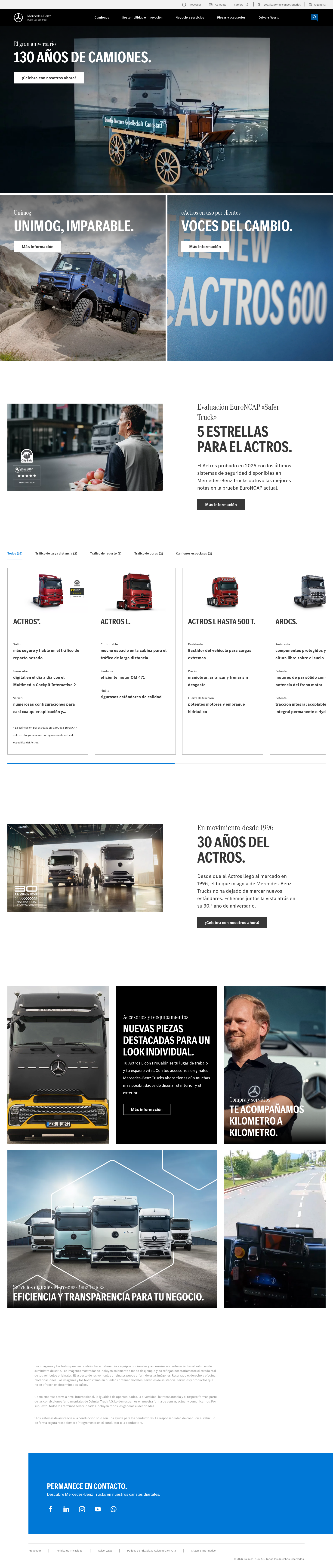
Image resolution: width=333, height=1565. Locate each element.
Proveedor (34, 1550)
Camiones (102, 17)
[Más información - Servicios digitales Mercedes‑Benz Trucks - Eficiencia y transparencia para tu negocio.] (112, 1229)
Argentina (317, 4)
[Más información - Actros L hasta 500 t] (222, 661)
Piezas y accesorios (231, 17)
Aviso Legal (105, 1550)
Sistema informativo (203, 1550)
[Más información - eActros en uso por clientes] (250, 278)
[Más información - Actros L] (135, 661)
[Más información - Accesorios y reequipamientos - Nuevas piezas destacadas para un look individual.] (166, 1065)
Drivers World (269, 17)
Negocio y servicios (190, 17)
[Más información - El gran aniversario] (166, 120)
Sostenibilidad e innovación (142, 17)
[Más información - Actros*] (48, 661)
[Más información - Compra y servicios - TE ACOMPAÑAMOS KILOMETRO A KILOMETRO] (275, 1065)
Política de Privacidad (69, 1550)
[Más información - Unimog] (83, 278)
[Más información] (58, 1065)
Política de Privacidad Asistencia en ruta (151, 1550)
